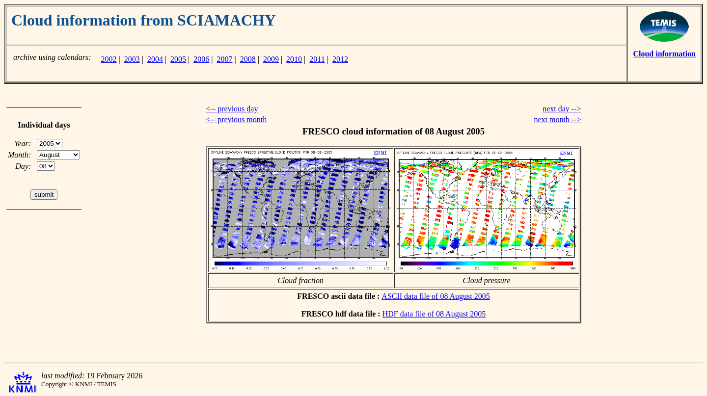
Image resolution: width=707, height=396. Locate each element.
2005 (178, 59)
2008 (248, 59)
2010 (294, 59)
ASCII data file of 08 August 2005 (435, 296)
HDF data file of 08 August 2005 (434, 314)
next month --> (557, 119)
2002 (108, 59)
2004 (155, 59)
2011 (317, 59)
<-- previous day (232, 109)
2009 (271, 59)
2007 (225, 59)
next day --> (562, 109)
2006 (201, 59)
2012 (340, 59)
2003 (132, 59)
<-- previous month (236, 119)
